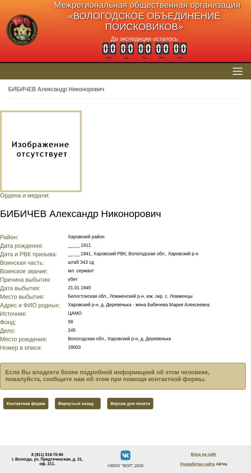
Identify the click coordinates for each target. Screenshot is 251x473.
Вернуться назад (75, 403)
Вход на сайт (203, 454)
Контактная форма (26, 403)
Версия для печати (130, 403)
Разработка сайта (197, 464)
